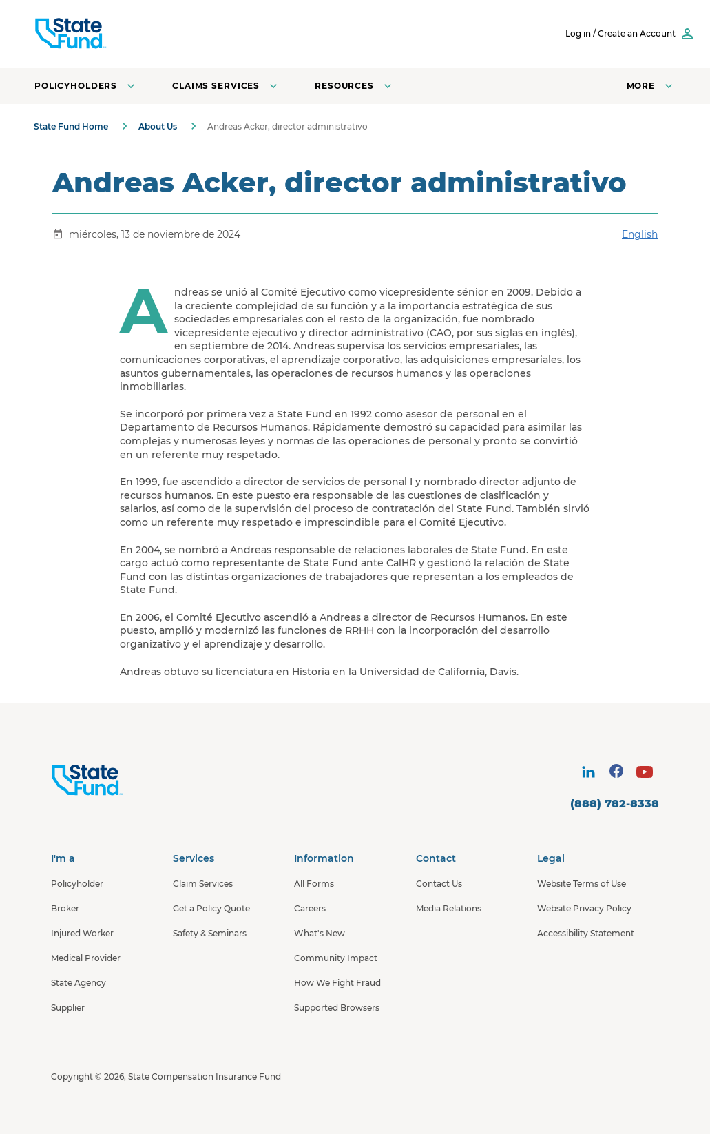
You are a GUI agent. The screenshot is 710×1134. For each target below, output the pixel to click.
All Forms (314, 883)
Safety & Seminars (210, 933)
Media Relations (448, 908)
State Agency (78, 983)
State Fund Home (71, 126)
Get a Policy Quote (211, 908)
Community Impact (335, 958)
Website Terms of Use (581, 883)
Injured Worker (82, 933)
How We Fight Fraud (337, 983)
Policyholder (77, 883)
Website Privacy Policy (584, 908)
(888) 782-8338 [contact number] (614, 803)
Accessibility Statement (585, 933)
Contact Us (439, 883)
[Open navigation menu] (651, 86)
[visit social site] (588, 772)
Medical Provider (86, 958)
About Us (157, 126)
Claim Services (203, 883)
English (640, 234)
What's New (319, 933)
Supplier (68, 1007)
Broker (65, 908)
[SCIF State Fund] (123, 34)
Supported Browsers (336, 1007)
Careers (310, 908)
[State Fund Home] (123, 780)
